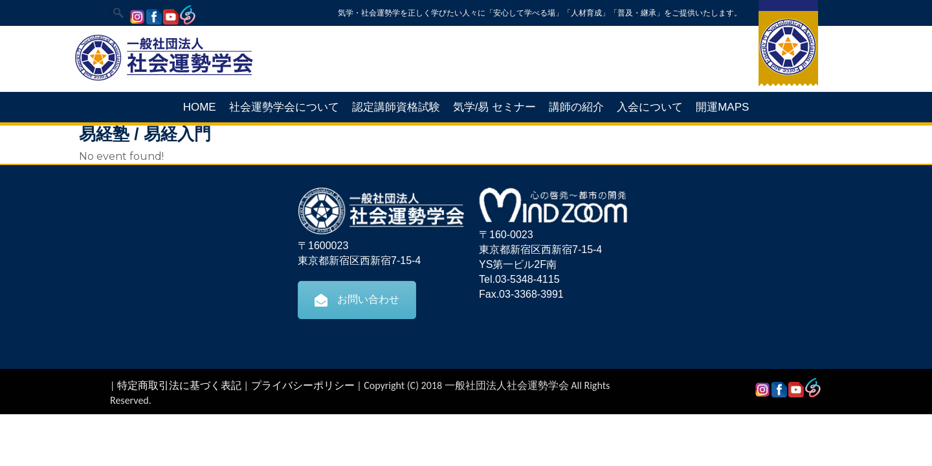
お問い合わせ (357, 299)
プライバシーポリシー (303, 385)
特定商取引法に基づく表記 (179, 385)
